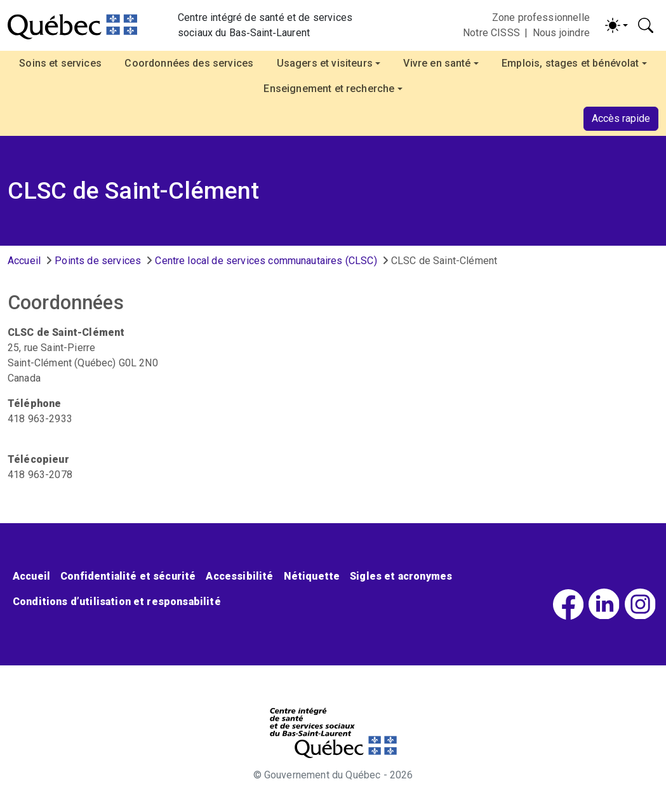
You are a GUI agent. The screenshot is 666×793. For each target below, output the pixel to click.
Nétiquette (312, 576)
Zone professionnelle (541, 17)
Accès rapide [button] (621, 118)
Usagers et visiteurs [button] (325, 63)
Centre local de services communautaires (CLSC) (265, 261)
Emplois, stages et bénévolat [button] (570, 63)
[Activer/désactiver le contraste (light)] (616, 25)
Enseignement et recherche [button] (328, 89)
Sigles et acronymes (401, 576)
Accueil (24, 261)
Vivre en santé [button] (436, 63)
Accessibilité (239, 576)
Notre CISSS (491, 33)
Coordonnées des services (188, 63)
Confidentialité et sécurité (128, 576)
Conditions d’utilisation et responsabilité (117, 602)
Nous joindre (561, 33)
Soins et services (60, 63)
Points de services (98, 261)
